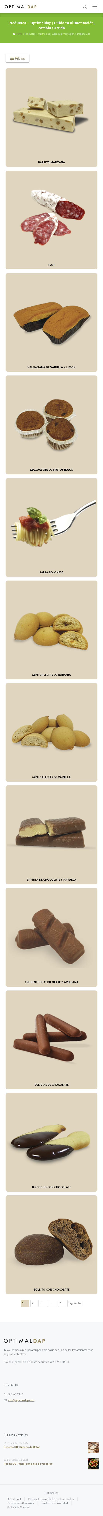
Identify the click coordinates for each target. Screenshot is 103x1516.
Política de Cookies (18, 1507)
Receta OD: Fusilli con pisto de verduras (28, 1463)
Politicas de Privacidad (55, 1503)
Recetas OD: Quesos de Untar (22, 1447)
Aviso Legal (14, 1499)
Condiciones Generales (20, 1503)
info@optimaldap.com (21, 1400)
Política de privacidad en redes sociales (51, 1499)
